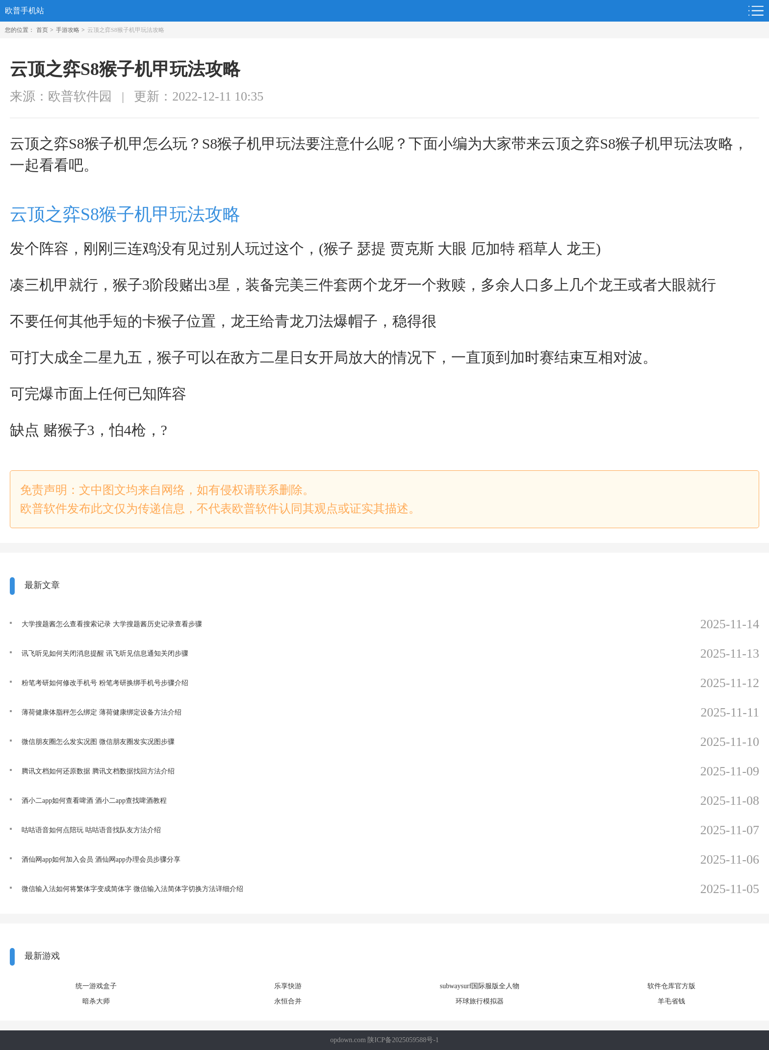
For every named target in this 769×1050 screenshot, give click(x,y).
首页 (42, 29)
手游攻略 (67, 29)
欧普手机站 (24, 10)
